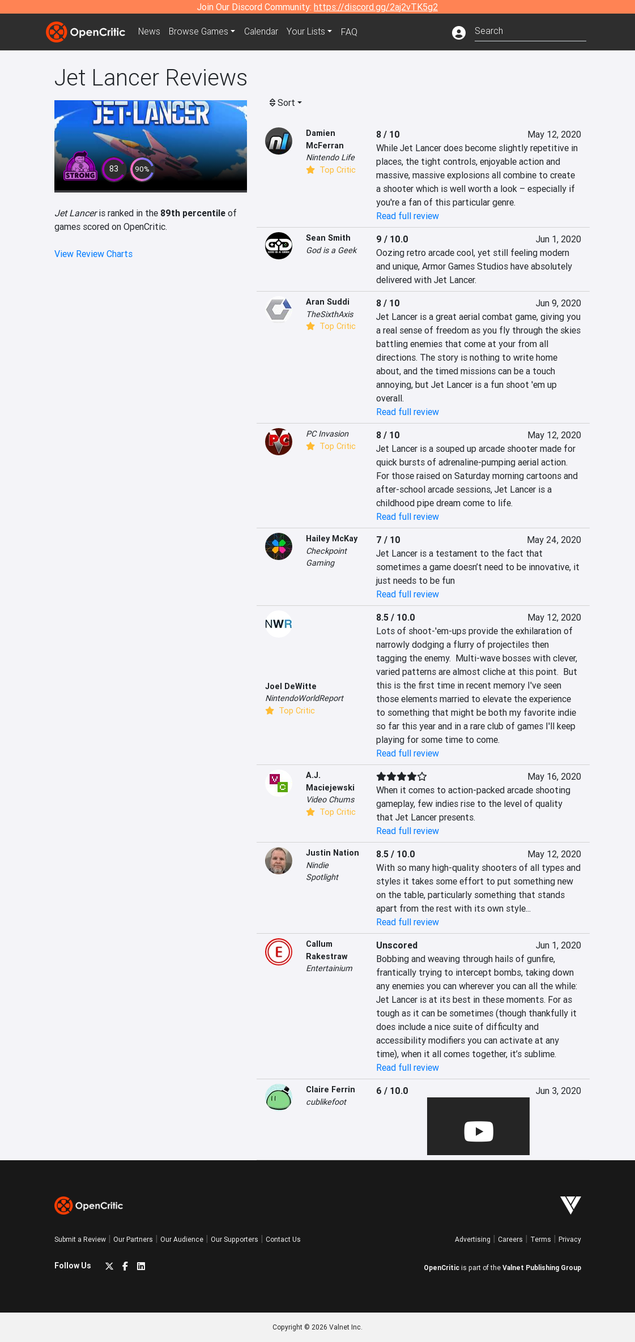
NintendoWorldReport (304, 698)
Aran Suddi (328, 302)
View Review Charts (93, 253)
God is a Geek (331, 250)
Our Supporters (234, 1239)
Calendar (265, 31)
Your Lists (311, 31)
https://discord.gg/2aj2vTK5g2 (376, 6)
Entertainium (329, 968)
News (150, 31)
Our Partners (133, 1239)
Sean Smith (328, 238)
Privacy (570, 1239)
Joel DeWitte (291, 686)
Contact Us (283, 1239)
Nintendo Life (330, 157)
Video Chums (330, 799)
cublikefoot (326, 1102)
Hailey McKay (331, 538)
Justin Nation (332, 853)
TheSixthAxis (329, 314)
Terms (540, 1239)
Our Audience (181, 1239)
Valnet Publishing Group (541, 1267)
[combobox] (530, 29)
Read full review (407, 215)
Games (201, 31)
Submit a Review (80, 1239)
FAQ (354, 31)
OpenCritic (441, 1267)
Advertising (473, 1239)
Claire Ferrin (330, 1089)
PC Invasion (327, 434)
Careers (510, 1239)
